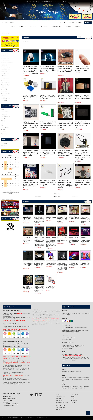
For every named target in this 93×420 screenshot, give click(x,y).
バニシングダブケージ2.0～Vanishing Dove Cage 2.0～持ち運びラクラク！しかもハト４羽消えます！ (28, 265)
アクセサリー (8, 33)
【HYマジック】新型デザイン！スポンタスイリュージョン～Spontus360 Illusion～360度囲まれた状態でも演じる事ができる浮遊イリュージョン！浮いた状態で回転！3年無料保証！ (51, 242)
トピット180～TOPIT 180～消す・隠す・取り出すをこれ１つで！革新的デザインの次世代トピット (48, 153)
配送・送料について (60, 398)
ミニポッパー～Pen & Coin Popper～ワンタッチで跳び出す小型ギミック (48, 97)
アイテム (87, 22)
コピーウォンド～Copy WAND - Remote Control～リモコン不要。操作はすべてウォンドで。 (65, 98)
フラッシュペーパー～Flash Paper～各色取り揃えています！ (51, 217)
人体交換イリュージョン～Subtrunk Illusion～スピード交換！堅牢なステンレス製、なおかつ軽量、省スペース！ (85, 240)
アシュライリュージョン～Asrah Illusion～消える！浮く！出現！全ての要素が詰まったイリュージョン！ (39, 289)
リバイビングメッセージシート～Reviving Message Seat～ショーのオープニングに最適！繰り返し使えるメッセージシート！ (85, 219)
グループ (33, 26)
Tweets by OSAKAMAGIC (7, 199)
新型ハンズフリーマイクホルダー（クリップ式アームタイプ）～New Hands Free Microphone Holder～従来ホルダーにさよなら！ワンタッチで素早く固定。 (82, 155)
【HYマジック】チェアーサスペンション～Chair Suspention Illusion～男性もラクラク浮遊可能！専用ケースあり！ (74, 240)
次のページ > (75, 196)
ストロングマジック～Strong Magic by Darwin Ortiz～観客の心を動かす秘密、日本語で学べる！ (65, 124)
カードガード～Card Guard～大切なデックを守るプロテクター (30, 97)
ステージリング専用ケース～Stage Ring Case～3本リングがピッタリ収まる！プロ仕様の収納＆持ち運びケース (65, 153)
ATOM (60, 409)
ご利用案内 (68, 26)
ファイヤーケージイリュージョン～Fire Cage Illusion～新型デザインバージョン (62, 239)
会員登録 (72, 22)
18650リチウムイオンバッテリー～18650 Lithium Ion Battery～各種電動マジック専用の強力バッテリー (48, 124)
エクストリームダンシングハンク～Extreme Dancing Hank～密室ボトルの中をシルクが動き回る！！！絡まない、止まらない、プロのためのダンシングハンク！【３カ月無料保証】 (62, 267)
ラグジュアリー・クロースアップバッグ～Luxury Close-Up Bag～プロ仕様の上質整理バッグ (82, 98)
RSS (57, 409)
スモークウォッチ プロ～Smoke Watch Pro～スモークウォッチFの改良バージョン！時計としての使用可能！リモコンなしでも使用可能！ (39, 219)
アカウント (64, 22)
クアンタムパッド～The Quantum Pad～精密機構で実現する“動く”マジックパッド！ (82, 124)
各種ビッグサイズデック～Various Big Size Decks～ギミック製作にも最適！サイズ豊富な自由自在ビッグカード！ (30, 184)
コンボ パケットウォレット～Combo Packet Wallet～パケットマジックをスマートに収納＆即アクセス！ (30, 153)
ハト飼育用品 (26, 41)
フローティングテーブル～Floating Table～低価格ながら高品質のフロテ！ (51, 263)
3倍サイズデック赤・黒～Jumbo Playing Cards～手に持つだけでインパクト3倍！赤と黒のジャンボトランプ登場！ (30, 125)
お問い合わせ (78, 26)
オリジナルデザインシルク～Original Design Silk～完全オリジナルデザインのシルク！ (28, 239)
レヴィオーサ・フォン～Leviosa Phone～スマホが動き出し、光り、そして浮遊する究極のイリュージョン (27, 219)
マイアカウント (74, 394)
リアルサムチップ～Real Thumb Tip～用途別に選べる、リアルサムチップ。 (82, 68)
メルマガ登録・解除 (56, 26)
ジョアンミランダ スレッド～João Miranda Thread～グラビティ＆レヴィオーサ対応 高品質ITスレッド (47, 69)
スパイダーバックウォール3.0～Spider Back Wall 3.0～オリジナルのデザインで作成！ (74, 218)
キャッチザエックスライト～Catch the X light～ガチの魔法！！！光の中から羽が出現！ (73, 264)
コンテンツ (44, 26)
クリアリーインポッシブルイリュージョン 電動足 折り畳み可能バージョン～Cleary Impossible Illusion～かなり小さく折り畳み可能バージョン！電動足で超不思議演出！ (39, 241)
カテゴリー (22, 26)
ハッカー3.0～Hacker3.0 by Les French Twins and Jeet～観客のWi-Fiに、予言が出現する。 (39, 264)
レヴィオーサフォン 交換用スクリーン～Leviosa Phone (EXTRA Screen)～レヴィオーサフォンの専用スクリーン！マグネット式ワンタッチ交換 (30, 70)
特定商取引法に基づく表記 (62, 402)
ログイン (80, 22)
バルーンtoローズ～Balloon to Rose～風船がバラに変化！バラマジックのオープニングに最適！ (83, 183)
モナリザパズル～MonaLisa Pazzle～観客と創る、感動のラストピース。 (27, 288)
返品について (59, 400)
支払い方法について (60, 396)
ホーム (13, 26)
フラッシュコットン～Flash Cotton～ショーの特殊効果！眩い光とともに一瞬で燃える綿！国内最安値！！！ (62, 219)
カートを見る (74, 400)
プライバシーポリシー (61, 405)
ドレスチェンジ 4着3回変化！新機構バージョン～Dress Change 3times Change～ (85, 264)
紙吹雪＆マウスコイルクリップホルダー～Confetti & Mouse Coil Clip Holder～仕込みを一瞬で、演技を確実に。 (65, 70)
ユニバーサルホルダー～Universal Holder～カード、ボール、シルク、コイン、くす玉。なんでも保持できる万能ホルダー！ (65, 184)
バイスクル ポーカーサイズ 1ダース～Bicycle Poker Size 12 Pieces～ (51, 287)
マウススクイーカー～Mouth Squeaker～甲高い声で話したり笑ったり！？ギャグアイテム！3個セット (48, 183)
